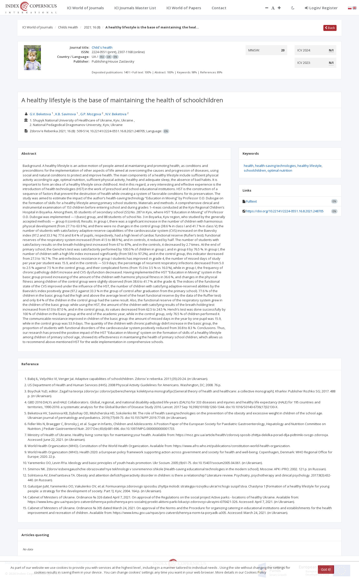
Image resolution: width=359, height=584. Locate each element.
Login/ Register (321, 7)
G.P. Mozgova (90, 114)
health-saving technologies (275, 165)
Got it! (326, 569)
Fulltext (251, 201)
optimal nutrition (280, 170)
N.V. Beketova (115, 114)
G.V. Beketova (40, 114)
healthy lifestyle (309, 165)
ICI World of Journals (37, 27)
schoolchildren (255, 170)
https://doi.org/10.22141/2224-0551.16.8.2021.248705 (285, 211)
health (249, 165)
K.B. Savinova (65, 114)
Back (330, 27)
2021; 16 (92, 27)
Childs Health (68, 27)
